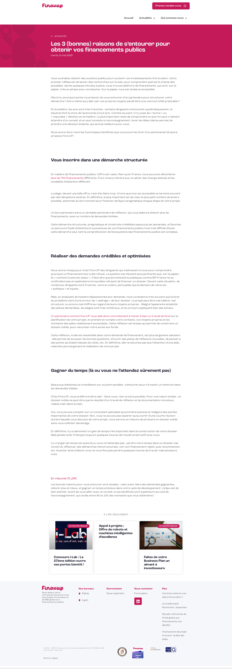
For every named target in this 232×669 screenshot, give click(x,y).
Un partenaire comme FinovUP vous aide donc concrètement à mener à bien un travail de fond (111, 316)
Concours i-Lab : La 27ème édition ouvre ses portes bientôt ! (70, 561)
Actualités (147, 18)
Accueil (128, 18)
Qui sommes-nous (174, 18)
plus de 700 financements (67, 178)
